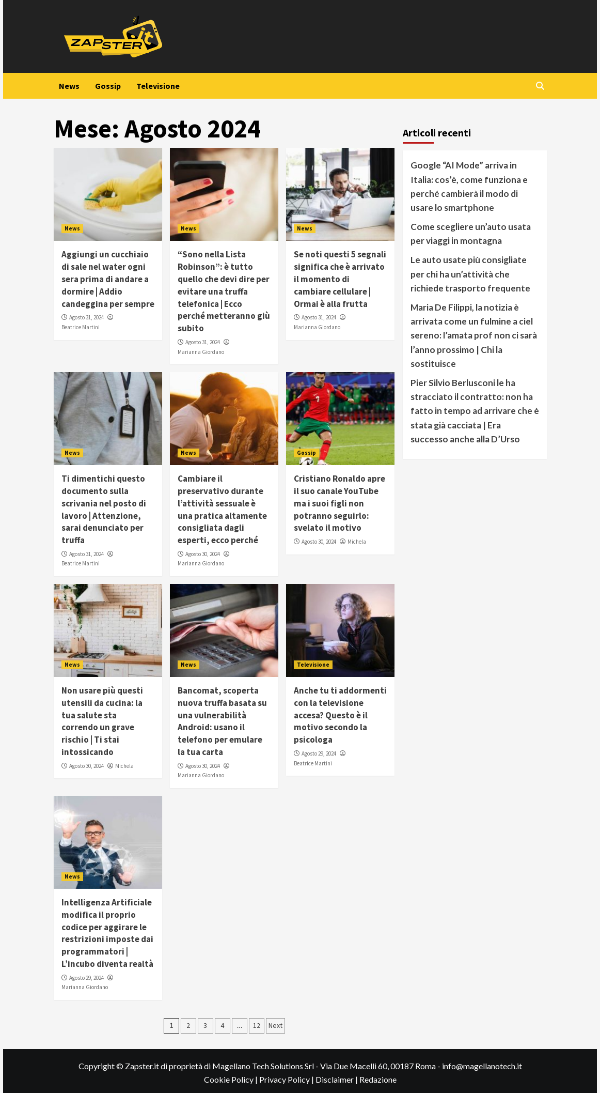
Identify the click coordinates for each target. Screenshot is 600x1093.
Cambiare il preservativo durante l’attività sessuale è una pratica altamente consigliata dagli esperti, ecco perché (222, 509)
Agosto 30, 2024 (202, 554)
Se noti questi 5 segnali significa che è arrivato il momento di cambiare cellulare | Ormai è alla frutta (340, 279)
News (69, 86)
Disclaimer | (337, 1079)
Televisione (158, 86)
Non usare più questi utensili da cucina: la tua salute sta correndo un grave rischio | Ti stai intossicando (102, 721)
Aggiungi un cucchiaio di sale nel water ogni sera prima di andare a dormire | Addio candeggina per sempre (107, 279)
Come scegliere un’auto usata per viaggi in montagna (470, 233)
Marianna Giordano (201, 352)
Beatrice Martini (80, 327)
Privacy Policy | (287, 1079)
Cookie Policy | (231, 1079)
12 (256, 1025)
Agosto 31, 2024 (86, 317)
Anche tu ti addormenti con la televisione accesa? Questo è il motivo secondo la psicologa (340, 715)
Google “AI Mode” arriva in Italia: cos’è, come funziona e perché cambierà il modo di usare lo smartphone (469, 186)
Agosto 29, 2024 (319, 753)
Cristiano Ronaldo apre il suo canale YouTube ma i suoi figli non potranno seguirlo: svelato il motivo (339, 503)
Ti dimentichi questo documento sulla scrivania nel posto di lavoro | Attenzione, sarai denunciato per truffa (103, 509)
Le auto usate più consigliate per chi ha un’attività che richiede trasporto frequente (470, 273)
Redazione (378, 1079)
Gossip (108, 86)
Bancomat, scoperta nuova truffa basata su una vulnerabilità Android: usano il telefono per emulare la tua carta (222, 721)
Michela (357, 541)
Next (275, 1025)
